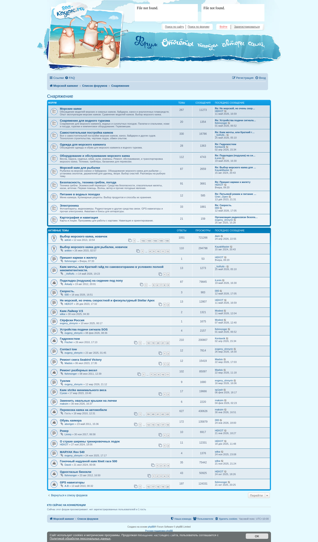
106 (167, 240)
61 (158, 414)
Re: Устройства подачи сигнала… (235, 120)
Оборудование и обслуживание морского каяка (95, 155)
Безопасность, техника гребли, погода (88, 182)
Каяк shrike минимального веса (83, 390)
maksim (64, 403)
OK (257, 536)
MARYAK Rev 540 (72, 452)
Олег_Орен (221, 196)
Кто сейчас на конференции (66, 505)
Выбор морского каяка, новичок (83, 236)
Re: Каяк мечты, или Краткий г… (235, 132)
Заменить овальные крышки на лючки (88, 400)
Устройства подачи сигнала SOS (84, 329)
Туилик (65, 381)
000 (217, 208)
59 (148, 414)
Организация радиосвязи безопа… (236, 217)
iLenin (218, 158)
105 (161, 240)
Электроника (69, 205)
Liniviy (68, 434)
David (68, 464)
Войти (223, 26)
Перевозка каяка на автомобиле (83, 410)
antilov (68, 250)
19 (153, 343)
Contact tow (68, 349)
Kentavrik (220, 147)
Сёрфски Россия (72, 320)
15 (153, 424)
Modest (219, 310)
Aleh (217, 236)
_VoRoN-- (220, 135)
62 (163, 414)
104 (155, 240)
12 (168, 251)
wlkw (62, 314)
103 (149, 240)
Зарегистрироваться (247, 26)
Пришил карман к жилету (78, 257)
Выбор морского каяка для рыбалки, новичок (93, 247)
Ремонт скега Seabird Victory (81, 359)
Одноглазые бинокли (75, 472)
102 (143, 240)
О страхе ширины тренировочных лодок (90, 441)
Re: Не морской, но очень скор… (235, 108)
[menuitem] (70, 78)
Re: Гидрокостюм (225, 144)
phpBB (151, 527)
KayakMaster (222, 170)
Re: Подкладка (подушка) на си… (235, 155)
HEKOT (219, 111)
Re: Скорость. (223, 205)
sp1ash (219, 389)
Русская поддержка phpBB (159, 531)
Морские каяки (70, 108)
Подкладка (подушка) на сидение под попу (91, 280)
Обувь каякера (70, 420)
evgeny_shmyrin (224, 220)
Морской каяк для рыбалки (80, 167)
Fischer (69, 342)
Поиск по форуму (198, 26)
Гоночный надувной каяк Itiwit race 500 (88, 461)
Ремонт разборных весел (78, 370)
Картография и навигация (79, 217)
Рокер (64, 431)
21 (163, 343)
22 (168, 343)
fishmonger (221, 123)
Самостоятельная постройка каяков (86, 132)
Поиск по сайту (174, 26)
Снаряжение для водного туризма (85, 120)
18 (148, 343)
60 (153, 414)
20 (158, 343)
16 (158, 424)
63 (168, 414)
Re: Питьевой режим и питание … (235, 194)
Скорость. (67, 291)
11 (163, 251)
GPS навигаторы (72, 482)
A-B (67, 486)
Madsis (68, 363)
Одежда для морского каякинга (83, 144)
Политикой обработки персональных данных (80, 538)
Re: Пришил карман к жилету (232, 182)
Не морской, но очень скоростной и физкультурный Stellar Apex (107, 300)
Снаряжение (60, 96)
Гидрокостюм (70, 338)
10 (158, 251)
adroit (68, 240)
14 (148, 424)
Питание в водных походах (80, 194)
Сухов (63, 393)
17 (163, 424)
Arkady (68, 284)
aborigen (69, 424)
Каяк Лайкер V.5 (71, 311)
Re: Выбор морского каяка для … (235, 167)
